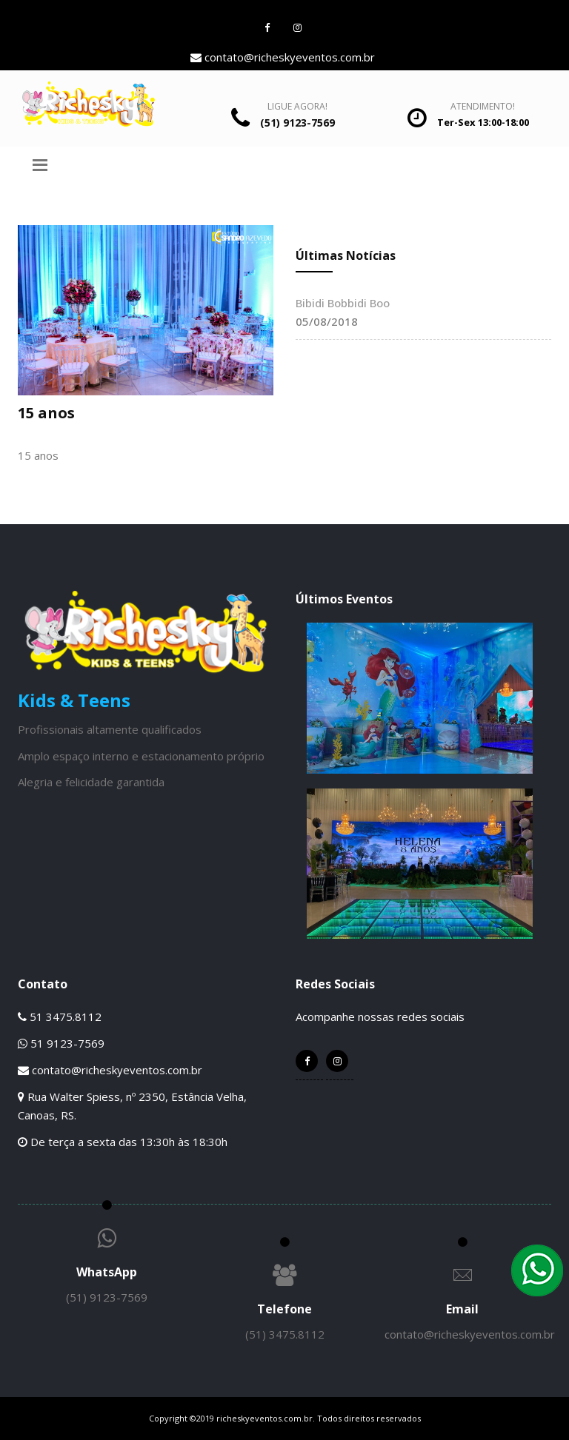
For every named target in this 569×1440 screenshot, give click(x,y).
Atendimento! (482, 106)
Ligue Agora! (297, 106)
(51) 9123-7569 (106, 1297)
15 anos (46, 413)
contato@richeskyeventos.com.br (282, 57)
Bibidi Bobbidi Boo (343, 302)
